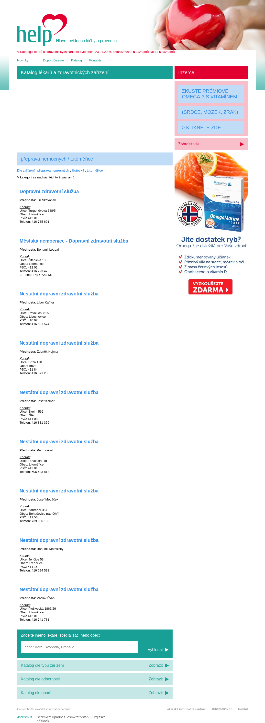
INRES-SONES (222, 709)
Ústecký (78, 170)
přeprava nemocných (53, 170)
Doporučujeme (53, 60)
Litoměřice (95, 170)
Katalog (76, 60)
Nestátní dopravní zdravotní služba (59, 293)
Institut (243, 709)
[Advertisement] (95, 116)
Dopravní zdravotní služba (49, 191)
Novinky (22, 60)
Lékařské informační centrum (186, 709)
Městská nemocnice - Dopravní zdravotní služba (74, 241)
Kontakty (95, 60)
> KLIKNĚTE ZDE (201, 127)
